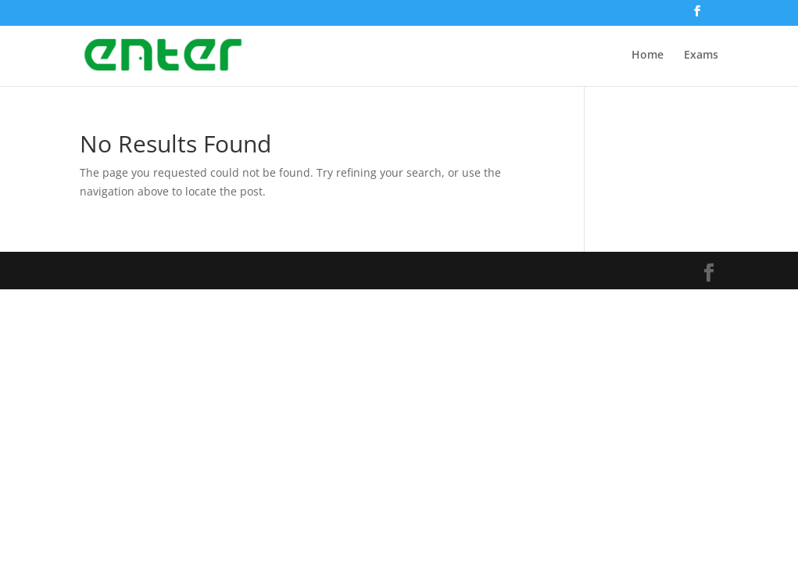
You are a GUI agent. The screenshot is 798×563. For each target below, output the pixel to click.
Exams (701, 55)
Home (648, 55)
